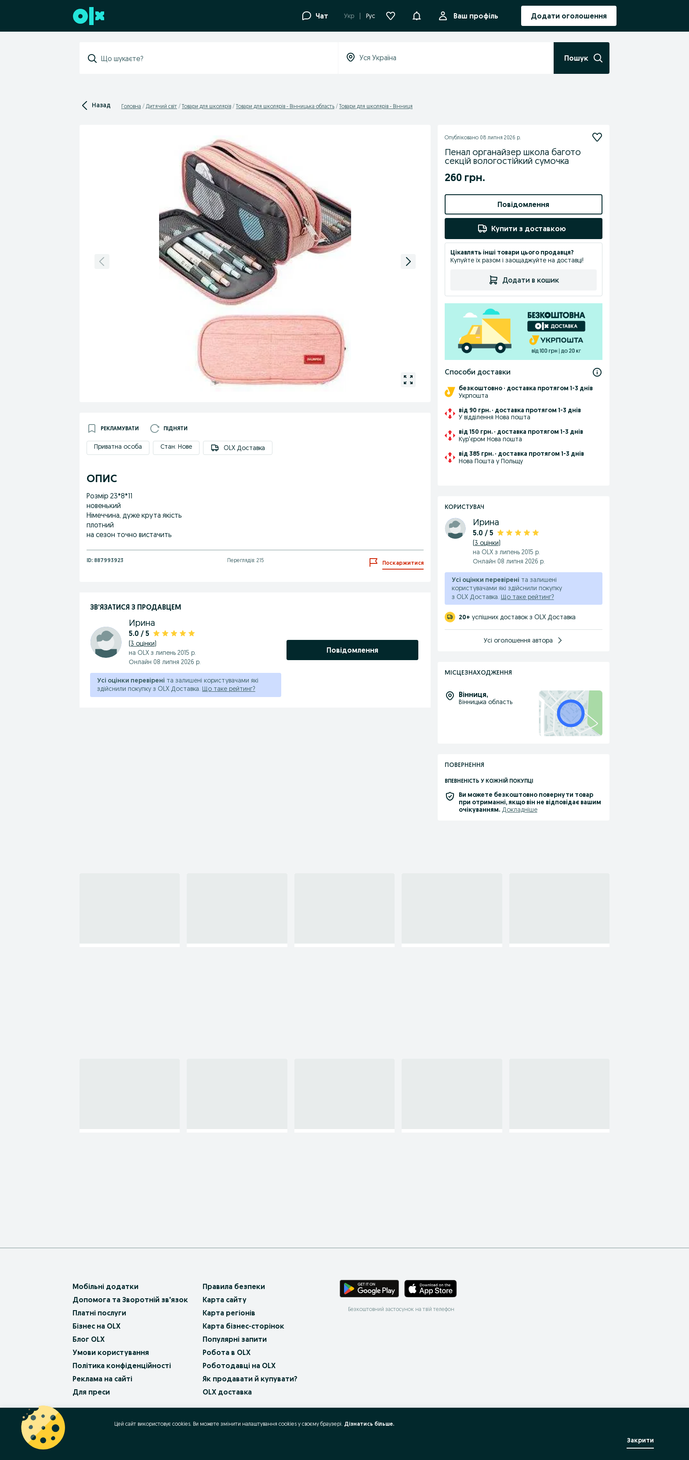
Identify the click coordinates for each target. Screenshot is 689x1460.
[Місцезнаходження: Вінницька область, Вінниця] (570, 713)
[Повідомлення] (416, 16)
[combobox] (214, 58)
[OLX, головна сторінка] (88, 16)
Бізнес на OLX (96, 1326)
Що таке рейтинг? (228, 689)
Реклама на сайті (102, 1378)
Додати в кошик (523, 280)
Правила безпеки (234, 1286)
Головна (131, 106)
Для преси (91, 1391)
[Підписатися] (597, 137)
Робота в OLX (226, 1352)
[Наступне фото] (408, 261)
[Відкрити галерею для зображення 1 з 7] (408, 379)
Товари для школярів (206, 106)
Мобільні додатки (105, 1286)
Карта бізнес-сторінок (243, 1326)
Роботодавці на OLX (239, 1365)
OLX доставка (227, 1391)
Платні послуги (99, 1312)
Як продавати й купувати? (250, 1378)
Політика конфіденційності (122, 1365)
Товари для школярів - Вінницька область (285, 106)
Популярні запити (235, 1339)
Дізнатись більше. (369, 1423)
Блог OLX (89, 1339)
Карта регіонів (229, 1312)
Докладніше (519, 810)
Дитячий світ (161, 106)
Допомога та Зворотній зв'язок (130, 1299)
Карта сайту (225, 1299)
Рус (370, 16)
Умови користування (111, 1352)
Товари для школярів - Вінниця (376, 106)
